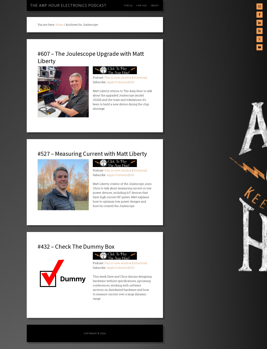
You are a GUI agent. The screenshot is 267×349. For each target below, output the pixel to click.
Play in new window (118, 77)
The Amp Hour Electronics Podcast (68, 5)
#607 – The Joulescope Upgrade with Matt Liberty (91, 57)
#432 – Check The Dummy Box (76, 246)
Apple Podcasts (117, 82)
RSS (131, 82)
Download (140, 77)
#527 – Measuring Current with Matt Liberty (92, 153)
